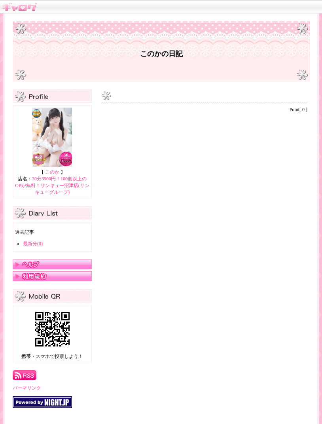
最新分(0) (33, 243)
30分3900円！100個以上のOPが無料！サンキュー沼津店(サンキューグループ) (52, 185)
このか (52, 172)
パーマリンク (27, 388)
